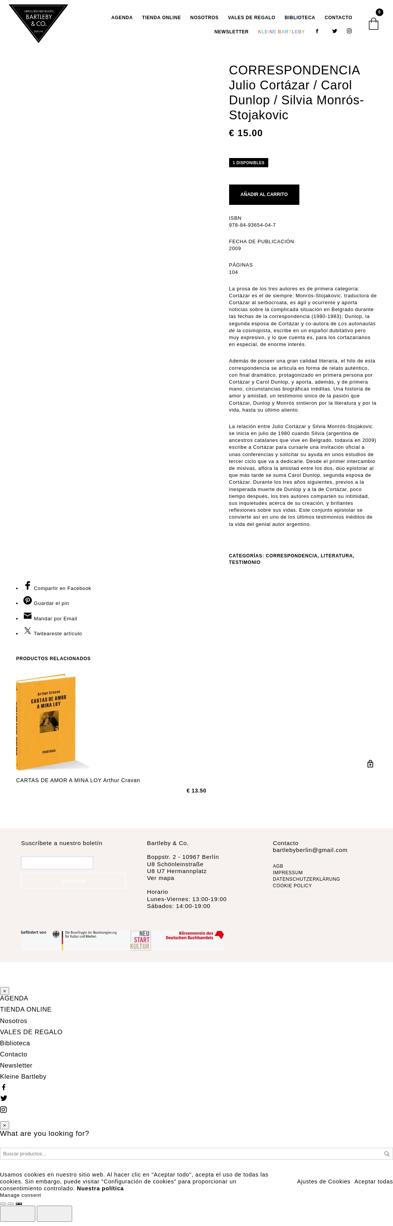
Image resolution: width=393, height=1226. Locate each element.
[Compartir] (11, 1207)
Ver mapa (160, 885)
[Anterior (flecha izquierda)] (17, 1217)
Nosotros (204, 21)
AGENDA (122, 21)
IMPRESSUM (288, 880)
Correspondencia (291, 563)
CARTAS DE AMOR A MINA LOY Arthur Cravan (78, 788)
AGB (278, 874)
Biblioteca (300, 21)
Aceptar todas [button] (373, 1185)
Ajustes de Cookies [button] (324, 1185)
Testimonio (245, 569)
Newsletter (232, 35)
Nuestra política (100, 1191)
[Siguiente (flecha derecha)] (54, 1217)
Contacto (338, 21)
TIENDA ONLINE (161, 21)
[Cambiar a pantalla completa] (3, 1207)
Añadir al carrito (264, 202)
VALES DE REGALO (252, 21)
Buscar (387, 1157)
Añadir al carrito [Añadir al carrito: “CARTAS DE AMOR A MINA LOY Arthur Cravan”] (370, 771)
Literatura (337, 563)
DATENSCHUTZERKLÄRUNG (306, 886)
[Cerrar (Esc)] (19, 1207)
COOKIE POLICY (292, 893)
